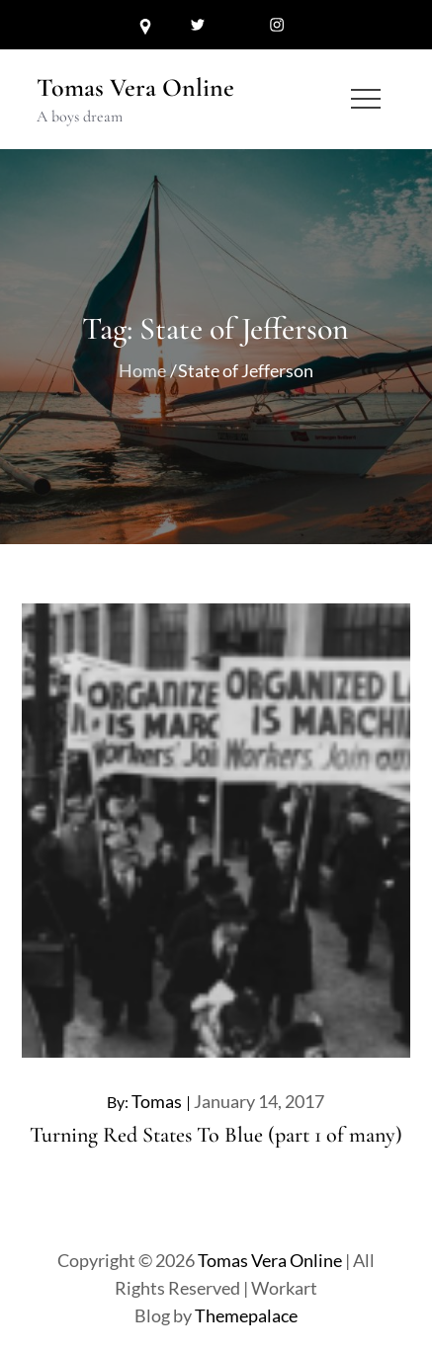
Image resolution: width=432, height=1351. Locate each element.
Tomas (156, 1101)
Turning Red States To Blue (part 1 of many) (216, 1135)
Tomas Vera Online (135, 87)
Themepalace (246, 1315)
